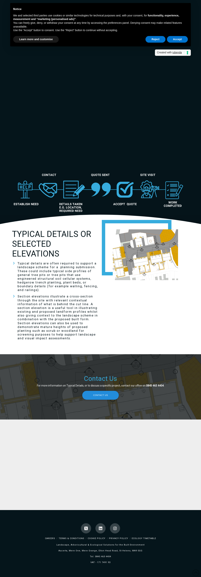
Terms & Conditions (71, 538)
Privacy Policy (118, 538)
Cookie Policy (96, 538)
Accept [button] (177, 39)
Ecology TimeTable (144, 538)
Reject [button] (155, 39)
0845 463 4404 (103, 556)
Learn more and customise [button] (36, 39)
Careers (50, 538)
